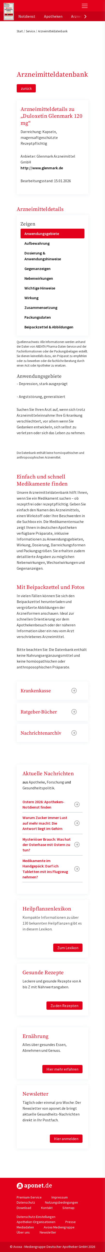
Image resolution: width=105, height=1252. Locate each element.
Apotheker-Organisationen (36, 1222)
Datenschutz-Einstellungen (36, 1217)
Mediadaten (25, 1227)
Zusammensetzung (40, 307)
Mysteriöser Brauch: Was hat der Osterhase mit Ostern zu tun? (46, 845)
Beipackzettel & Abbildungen (48, 326)
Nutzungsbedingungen (61, 1202)
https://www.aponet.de (34, 1186)
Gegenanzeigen (37, 268)
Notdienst (26, 16)
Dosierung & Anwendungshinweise (42, 256)
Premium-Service (29, 1197)
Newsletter (48, 1232)
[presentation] (85, 16)
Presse (70, 1222)
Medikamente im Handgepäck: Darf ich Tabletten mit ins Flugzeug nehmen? (45, 868)
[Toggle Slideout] (84, 5)
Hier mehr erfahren (62, 1069)
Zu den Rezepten (64, 1005)
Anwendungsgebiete (41, 233)
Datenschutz (26, 1202)
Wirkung (31, 297)
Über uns (23, 1232)
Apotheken (53, 16)
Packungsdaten (37, 317)
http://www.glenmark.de (42, 167)
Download (24, 1208)
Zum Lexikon (67, 947)
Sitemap (68, 1208)
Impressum (60, 1197)
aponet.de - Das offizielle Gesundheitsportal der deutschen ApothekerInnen (36, 6)
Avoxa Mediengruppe (59, 1227)
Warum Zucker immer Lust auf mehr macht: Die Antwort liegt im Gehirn (44, 823)
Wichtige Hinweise (39, 288)
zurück (26, 88)
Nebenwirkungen (38, 278)
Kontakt (46, 1208)
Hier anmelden (66, 1138)
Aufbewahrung (37, 243)
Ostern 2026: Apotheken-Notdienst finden (43, 804)
